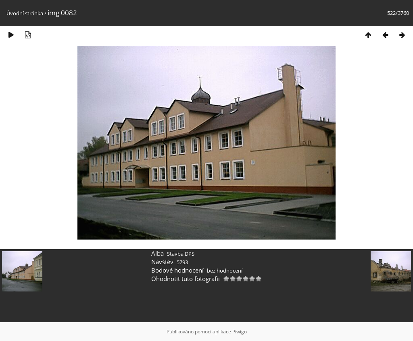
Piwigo (239, 331)
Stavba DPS (180, 253)
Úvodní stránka (24, 13)
